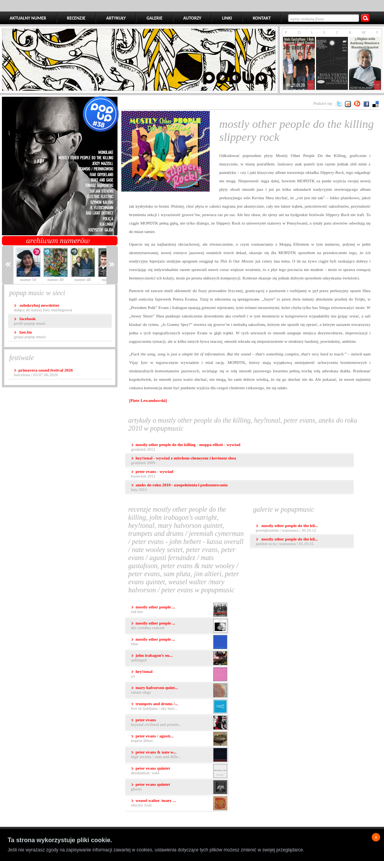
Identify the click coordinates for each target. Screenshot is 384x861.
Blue (179, 642)
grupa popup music (30, 334)
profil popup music (30, 321)
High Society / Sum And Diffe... (179, 755)
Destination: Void (179, 771)
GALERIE (154, 18)
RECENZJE (76, 18)
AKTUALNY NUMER (28, 18)
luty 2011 (179, 487)
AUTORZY (192, 18)
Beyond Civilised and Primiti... (179, 723)
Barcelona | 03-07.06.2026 (43, 372)
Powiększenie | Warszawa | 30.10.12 (287, 527)
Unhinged (179, 658)
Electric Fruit (179, 803)
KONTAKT (262, 18)
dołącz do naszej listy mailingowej (43, 307)
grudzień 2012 (185, 446)
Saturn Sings (179, 690)
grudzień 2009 (183, 460)
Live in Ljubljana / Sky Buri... (179, 706)
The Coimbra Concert (179, 626)
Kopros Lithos (179, 739)
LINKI (227, 18)
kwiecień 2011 (152, 473)
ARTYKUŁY (116, 18)
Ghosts (179, 787)
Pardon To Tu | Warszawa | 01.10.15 (287, 541)
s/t (179, 674)
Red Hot (179, 610)
